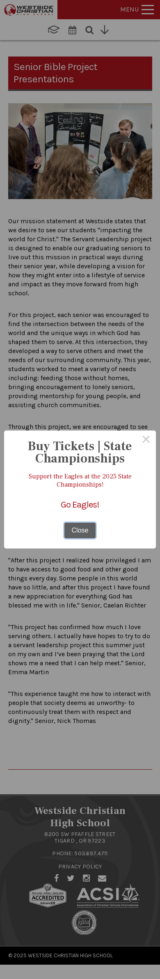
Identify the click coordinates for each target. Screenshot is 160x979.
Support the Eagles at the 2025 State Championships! (80, 480)
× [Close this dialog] (146, 440)
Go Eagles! (80, 504)
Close (80, 530)
